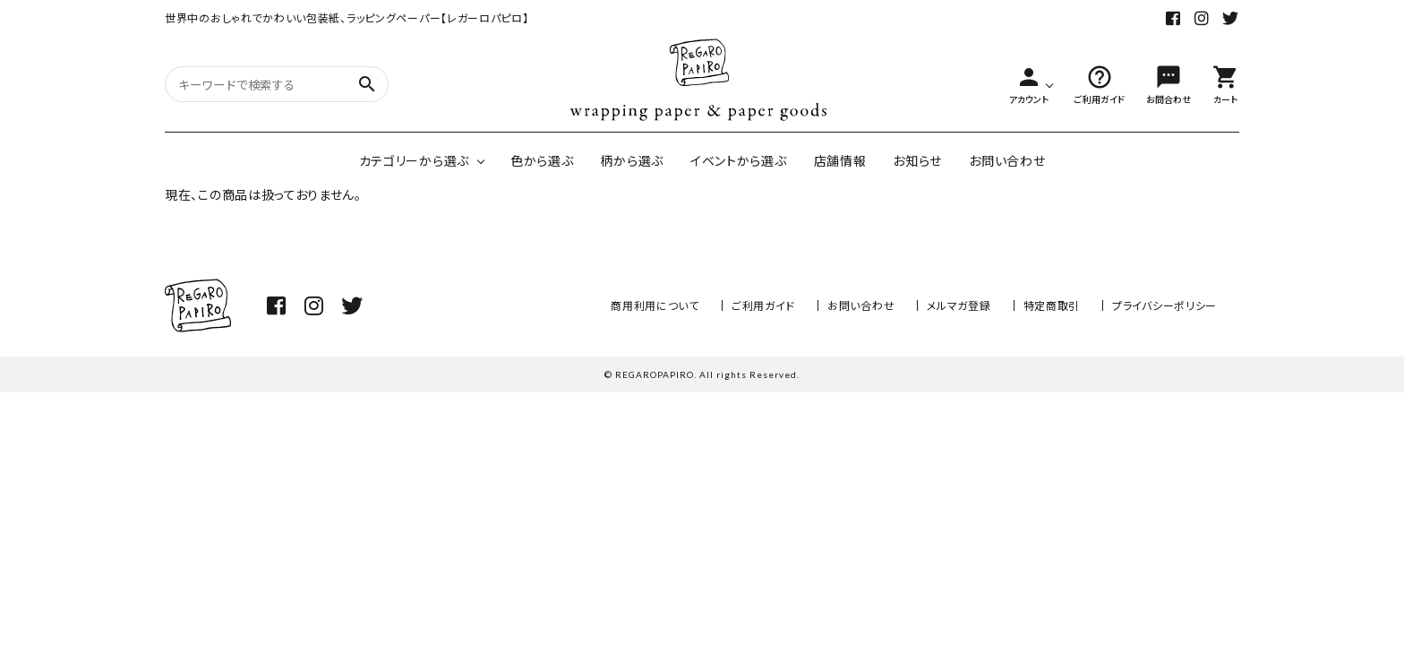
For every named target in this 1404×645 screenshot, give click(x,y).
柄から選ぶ (631, 160)
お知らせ (917, 160)
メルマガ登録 (958, 305)
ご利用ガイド (763, 305)
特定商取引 (1052, 305)
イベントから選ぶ (738, 160)
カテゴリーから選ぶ (414, 160)
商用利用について (655, 305)
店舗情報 (840, 160)
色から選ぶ (542, 160)
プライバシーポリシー (1164, 305)
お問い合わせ (1007, 160)
